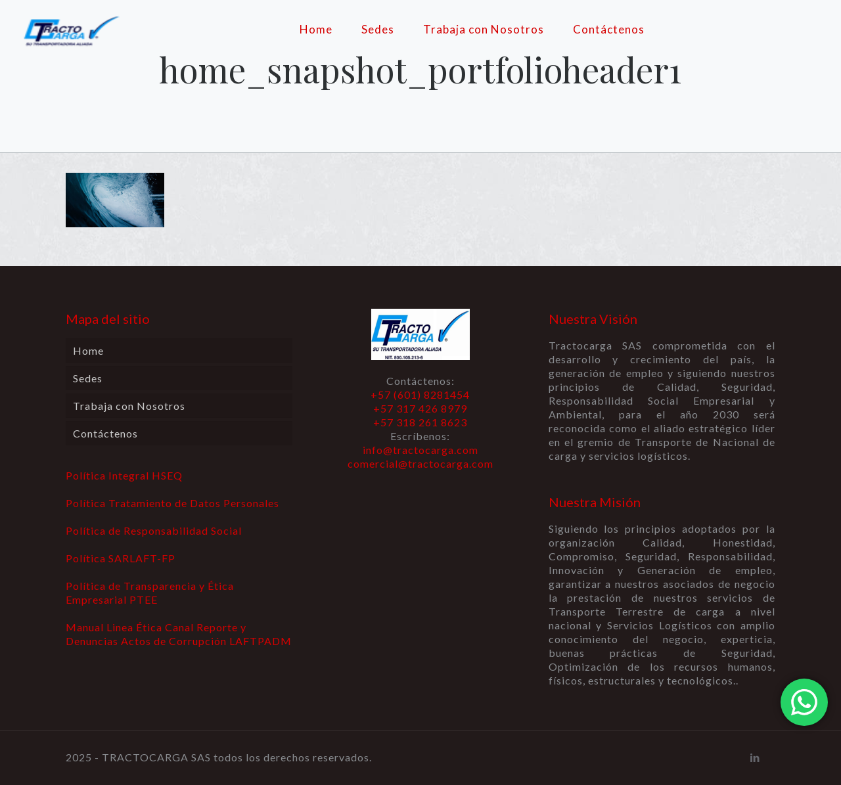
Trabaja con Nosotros (129, 405)
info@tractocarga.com (420, 449)
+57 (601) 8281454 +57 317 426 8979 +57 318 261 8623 (420, 408)
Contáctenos (105, 433)
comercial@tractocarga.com (420, 463)
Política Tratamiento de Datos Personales (172, 503)
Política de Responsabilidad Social (154, 530)
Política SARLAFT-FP (120, 558)
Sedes (87, 378)
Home (88, 350)
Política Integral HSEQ (124, 475)
